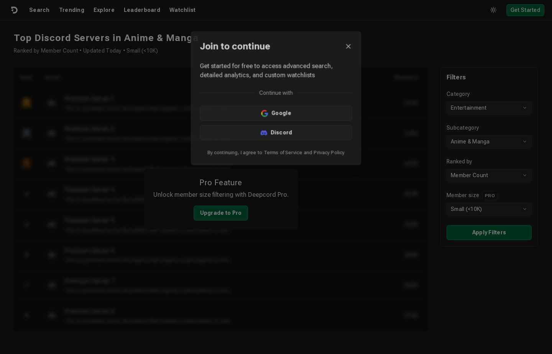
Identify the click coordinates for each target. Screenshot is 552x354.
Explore (104, 10)
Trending (71, 10)
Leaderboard (142, 10)
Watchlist (182, 10)
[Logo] (14, 10)
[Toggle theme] (493, 10)
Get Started (525, 10)
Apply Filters (489, 232)
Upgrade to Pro (221, 213)
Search (39, 10)
